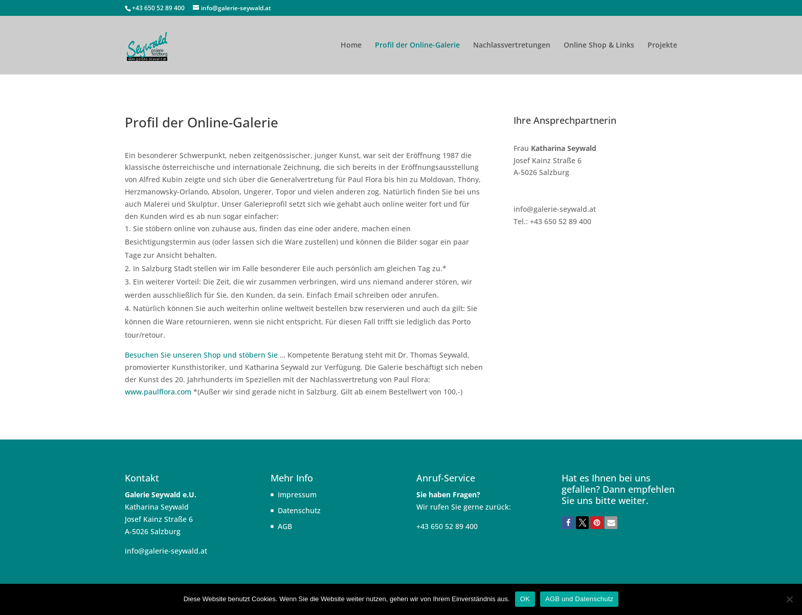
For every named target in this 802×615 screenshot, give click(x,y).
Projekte (662, 45)
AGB (285, 526)
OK (525, 599)
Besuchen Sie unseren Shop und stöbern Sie (201, 355)
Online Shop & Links (599, 45)
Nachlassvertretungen (511, 45)
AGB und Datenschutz (579, 599)
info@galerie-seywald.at (166, 551)
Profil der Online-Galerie (417, 45)
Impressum (297, 494)
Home (351, 45)
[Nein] (789, 599)
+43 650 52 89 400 (159, 8)
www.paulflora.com (158, 392)
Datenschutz (299, 510)
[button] (568, 522)
